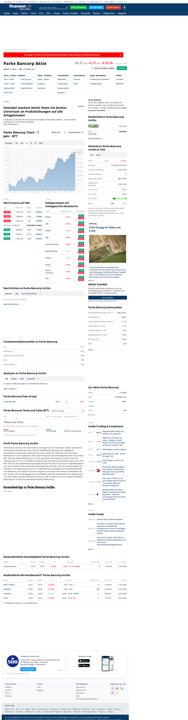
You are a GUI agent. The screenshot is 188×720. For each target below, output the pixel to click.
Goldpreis (101, 709)
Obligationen (109, 13)
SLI (22, 709)
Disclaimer (80, 693)
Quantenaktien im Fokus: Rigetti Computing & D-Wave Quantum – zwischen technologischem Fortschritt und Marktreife (114, 494)
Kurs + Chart (9, 79)
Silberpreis (29, 711)
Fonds (33, 13)
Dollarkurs (9, 711)
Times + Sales (9, 84)
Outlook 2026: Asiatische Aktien (110, 519)
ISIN (20, 69)
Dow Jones (54, 709)
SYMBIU (39, 221)
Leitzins (110, 711)
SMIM (27, 709)
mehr (98, 155)
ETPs (48, 13)
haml (6, 598)
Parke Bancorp (10, 401)
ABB (47, 237)
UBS (47, 224)
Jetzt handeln (107, 297)
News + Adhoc (43, 79)
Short (81, 218)
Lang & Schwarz (10, 566)
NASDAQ (7, 589)
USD (91, 155)
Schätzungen (63, 84)
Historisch (8, 92)
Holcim (48, 258)
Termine (76, 79)
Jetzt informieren (11, 124)
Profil (75, 84)
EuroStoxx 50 (42, 709)
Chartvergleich (27, 84)
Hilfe (39, 687)
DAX (41, 2)
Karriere (8, 690)
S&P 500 (86, 709)
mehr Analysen (10, 389)
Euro (53, 2)
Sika (47, 278)
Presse (7, 693)
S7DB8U (39, 216)
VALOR (6, 69)
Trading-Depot (96, 84)
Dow (29, 2)
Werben (40, 690)
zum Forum (8, 491)
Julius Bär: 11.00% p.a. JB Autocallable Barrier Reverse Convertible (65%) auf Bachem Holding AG (114, 481)
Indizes (24, 13)
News (15, 13)
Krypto (57, 13)
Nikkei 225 (76, 709)
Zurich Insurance (49, 271)
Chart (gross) (26, 79)
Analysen (41, 84)
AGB (77, 696)
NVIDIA (48, 230)
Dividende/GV (63, 88)
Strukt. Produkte (70, 13)
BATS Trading (9, 584)
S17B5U (39, 230)
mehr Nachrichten (11, 304)
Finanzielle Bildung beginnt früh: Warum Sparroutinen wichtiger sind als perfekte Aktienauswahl (114, 470)
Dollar (107, 2)
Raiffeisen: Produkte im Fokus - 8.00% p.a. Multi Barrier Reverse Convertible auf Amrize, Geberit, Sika (114, 441)
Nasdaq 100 (65, 709)
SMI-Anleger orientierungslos (114, 449)
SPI (17, 2)
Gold (80, 2)
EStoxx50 (67, 2)
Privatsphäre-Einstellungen (87, 699)
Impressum (80, 687)
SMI (5, 2)
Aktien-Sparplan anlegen (104, 68)
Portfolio (119, 79)
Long (81, 216)
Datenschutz (81, 690)
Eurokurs (19, 711)
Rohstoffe (85, 13)
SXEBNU (39, 212)
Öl (118, 2)
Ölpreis (102, 711)
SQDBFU (39, 238)
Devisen (96, 13)
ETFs (41, 13)
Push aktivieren (95, 138)
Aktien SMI (9, 709)
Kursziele (41, 88)
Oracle (48, 265)
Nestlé (48, 217)
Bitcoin (92, 2)
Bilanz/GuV (62, 79)
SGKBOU (38, 234)
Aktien (7, 13)
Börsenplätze (9, 88)
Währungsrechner (89, 711)
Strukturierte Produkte (99, 79)
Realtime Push (26, 88)
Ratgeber (122, 13)
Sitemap (8, 696)
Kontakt (8, 687)
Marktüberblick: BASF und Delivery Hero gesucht (113, 432)
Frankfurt (7, 593)
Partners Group (51, 244)
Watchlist (120, 84)
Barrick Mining (51, 251)
